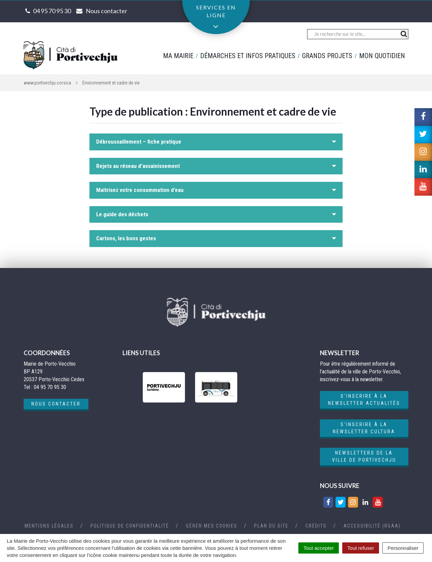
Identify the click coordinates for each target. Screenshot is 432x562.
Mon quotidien (382, 56)
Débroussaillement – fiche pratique (138, 141)
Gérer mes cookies (211, 526)
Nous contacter (56, 404)
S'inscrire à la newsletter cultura (364, 428)
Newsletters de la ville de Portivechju (364, 456)
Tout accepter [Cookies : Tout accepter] (318, 548)
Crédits (316, 526)
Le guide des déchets (122, 214)
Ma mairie (178, 56)
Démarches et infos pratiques (247, 56)
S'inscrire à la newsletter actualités (364, 399)
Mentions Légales (49, 526)
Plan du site (271, 526)
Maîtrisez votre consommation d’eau (140, 190)
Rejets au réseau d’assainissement (138, 166)
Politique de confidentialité (129, 526)
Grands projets (327, 56)
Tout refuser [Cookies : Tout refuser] (360, 548)
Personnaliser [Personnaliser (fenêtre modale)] (402, 548)
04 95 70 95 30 (52, 11)
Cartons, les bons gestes (126, 238)
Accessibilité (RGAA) (372, 526)
